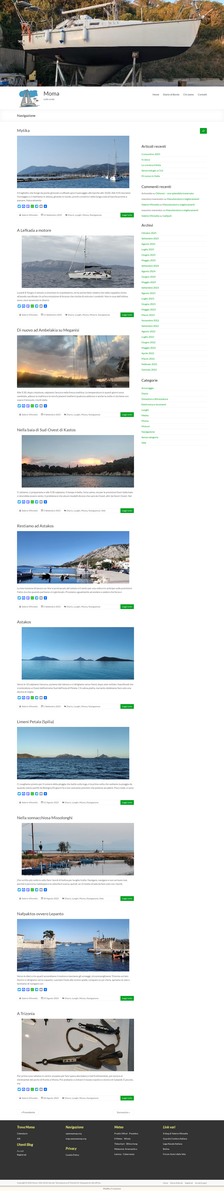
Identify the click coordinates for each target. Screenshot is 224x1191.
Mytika (23, 130)
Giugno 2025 (148, 254)
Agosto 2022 (148, 331)
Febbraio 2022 (149, 364)
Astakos (24, 621)
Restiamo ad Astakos (35, 525)
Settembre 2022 (150, 325)
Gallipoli (167, 215)
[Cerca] (203, 131)
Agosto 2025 (148, 243)
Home (156, 94)
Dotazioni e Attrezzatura (154, 398)
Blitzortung (131, 1143)
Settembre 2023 (150, 287)
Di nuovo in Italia (150, 175)
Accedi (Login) (201, 1183)
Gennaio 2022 (149, 369)
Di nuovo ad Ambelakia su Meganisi (48, 329)
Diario (71, 215)
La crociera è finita (151, 164)
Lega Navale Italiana (172, 1143)
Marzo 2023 (148, 314)
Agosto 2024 (148, 271)
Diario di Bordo (171, 94)
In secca (145, 159)
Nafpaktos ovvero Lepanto (40, 913)
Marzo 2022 (148, 358)
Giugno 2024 (148, 276)
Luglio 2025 (147, 249)
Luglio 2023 (147, 298)
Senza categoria (149, 437)
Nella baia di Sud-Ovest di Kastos (46, 429)
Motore (93, 314)
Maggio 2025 (148, 260)
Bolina (166, 1149)
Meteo (145, 415)
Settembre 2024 (150, 265)
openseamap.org (74, 1133)
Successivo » (123, 1112)
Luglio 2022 (147, 336)
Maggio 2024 (148, 282)
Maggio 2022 (148, 347)
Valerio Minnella (30, 215)
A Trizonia (26, 1013)
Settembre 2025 (150, 238)
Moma (51, 93)
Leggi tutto (127, 215)
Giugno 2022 (148, 342)
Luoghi (78, 215)
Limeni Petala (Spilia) (35, 721)
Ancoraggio (147, 387)
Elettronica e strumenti (153, 404)
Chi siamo (188, 94)
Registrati (189, 1183)
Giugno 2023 (148, 303)
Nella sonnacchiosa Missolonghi (45, 817)
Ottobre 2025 (148, 232)
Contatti (202, 94)
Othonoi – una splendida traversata (175, 193)
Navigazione (96, 215)
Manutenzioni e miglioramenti (183, 198)
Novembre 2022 (150, 320)
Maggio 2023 (148, 309)
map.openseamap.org (76, 1138)
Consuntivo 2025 (150, 154)
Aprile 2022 (147, 353)
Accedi (20, 1151)
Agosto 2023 (148, 293)
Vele (103, 510)
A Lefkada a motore (34, 230)
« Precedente (28, 1112)
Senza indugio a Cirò (152, 170)
